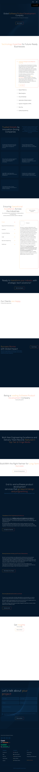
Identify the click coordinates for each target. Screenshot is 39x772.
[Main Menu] (36, 2)
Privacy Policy (12, 714)
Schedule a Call (7, 608)
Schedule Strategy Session (19, 471)
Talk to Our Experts (19, 288)
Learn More (21, 85)
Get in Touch (19, 23)
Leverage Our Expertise (8, 529)
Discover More (19, 629)
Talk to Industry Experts (32, 211)
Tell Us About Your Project (9, 570)
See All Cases (34, 346)
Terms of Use (6, 714)
